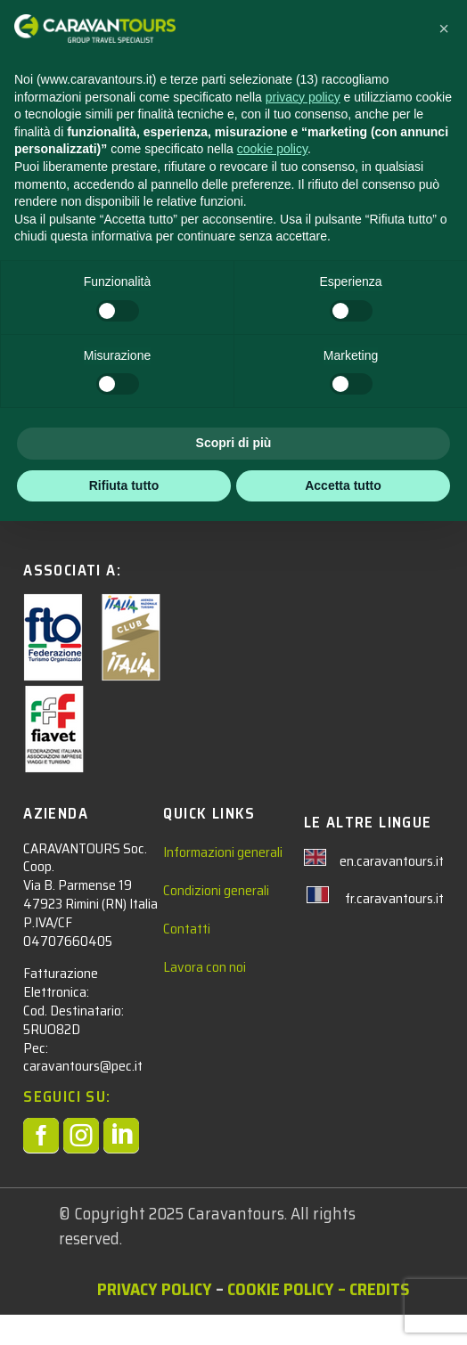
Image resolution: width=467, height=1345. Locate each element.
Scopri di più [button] (234, 1266)
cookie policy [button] (272, 973)
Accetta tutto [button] (343, 1308)
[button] (444, 852)
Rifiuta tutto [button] (124, 1308)
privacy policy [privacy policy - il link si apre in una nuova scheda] (303, 920)
